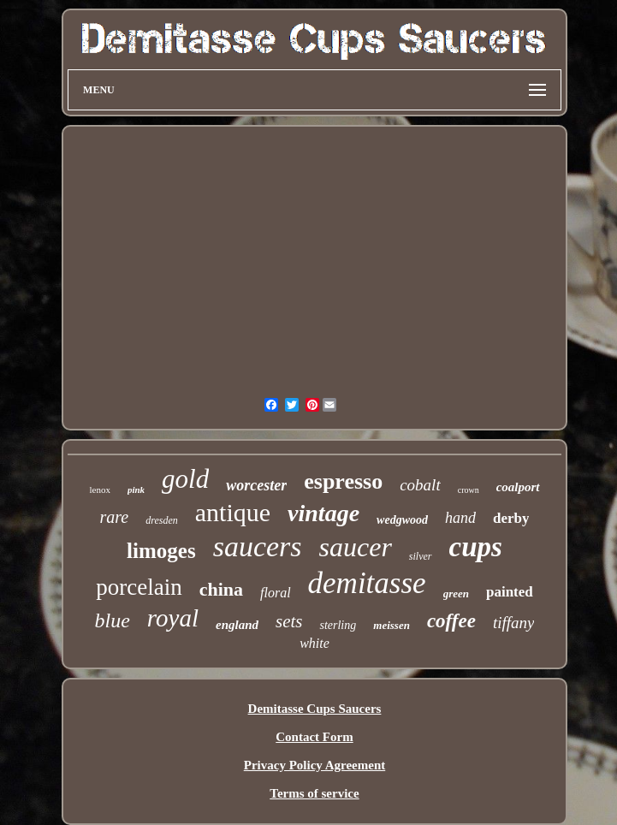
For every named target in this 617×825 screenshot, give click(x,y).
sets (289, 621)
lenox (99, 489)
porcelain (138, 587)
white (314, 643)
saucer (355, 546)
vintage (323, 513)
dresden (161, 520)
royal (173, 618)
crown (468, 490)
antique (232, 512)
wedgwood (402, 519)
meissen (391, 625)
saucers (257, 546)
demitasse (367, 583)
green (456, 593)
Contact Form (314, 737)
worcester (256, 485)
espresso (343, 481)
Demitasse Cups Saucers (315, 708)
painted (509, 592)
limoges (161, 550)
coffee (451, 621)
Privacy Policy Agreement (315, 765)
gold (185, 479)
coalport (518, 487)
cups (475, 546)
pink (136, 489)
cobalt (420, 485)
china (221, 589)
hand (460, 517)
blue (112, 620)
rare (114, 516)
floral (275, 592)
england (237, 625)
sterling (337, 625)
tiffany (514, 623)
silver (420, 556)
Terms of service (314, 793)
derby (511, 518)
